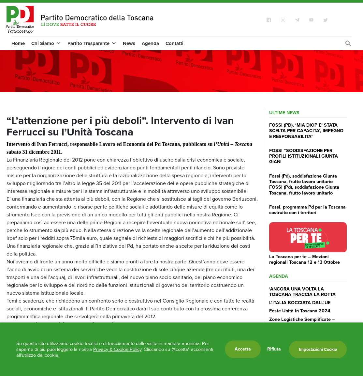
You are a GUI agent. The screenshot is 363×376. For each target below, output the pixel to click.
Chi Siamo (46, 43)
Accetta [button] (243, 349)
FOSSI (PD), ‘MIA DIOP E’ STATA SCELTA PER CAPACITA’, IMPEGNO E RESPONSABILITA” (306, 130)
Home (18, 43)
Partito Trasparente (91, 43)
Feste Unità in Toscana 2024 (299, 310)
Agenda (150, 43)
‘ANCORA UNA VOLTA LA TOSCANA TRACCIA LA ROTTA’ (303, 291)
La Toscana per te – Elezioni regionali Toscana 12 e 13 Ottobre (304, 259)
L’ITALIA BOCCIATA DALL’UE (299, 302)
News (129, 43)
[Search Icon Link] (348, 45)
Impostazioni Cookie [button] (318, 349)
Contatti (174, 43)
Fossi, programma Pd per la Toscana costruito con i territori (307, 209)
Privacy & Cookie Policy (117, 349)
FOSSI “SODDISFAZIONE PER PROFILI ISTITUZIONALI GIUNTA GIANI (303, 156)
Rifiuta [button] (274, 349)
